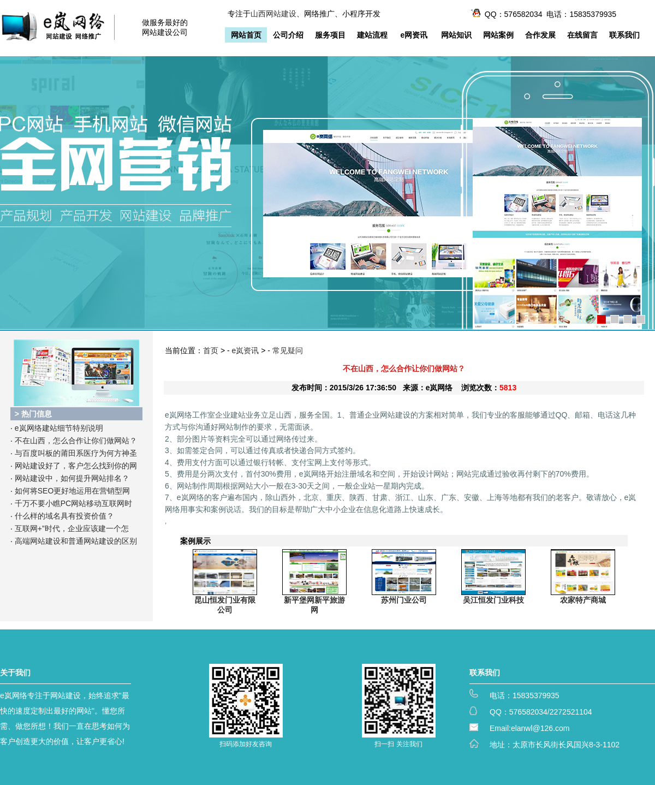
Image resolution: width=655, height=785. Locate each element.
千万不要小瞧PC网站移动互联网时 (73, 503)
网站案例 (498, 35)
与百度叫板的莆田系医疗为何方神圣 (76, 453)
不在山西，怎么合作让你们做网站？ (76, 440)
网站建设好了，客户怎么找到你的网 (76, 465)
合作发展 (540, 35)
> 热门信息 (33, 413)
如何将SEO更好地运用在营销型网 (72, 490)
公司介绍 (288, 35)
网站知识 (456, 35)
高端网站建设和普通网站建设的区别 (76, 541)
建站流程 (372, 35)
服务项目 (330, 35)
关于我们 (15, 672)
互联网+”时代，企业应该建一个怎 (72, 528)
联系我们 (624, 35)
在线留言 (582, 35)
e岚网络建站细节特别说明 (59, 428)
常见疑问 (287, 350)
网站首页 (246, 35)
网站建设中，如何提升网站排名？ (72, 478)
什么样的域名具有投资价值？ (64, 516)
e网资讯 (414, 35)
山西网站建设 (273, 13)
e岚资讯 (245, 350)
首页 (210, 350)
